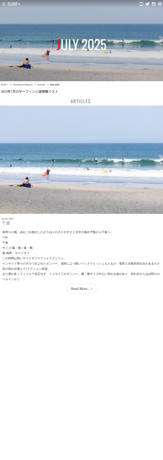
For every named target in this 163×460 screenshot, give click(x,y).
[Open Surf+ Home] (15, 4)
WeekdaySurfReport (22, 84)
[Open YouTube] (141, 4)
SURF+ (4, 84)
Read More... (80, 289)
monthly (41, 84)
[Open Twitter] (147, 4)
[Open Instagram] (154, 4)
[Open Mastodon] (160, 4)
